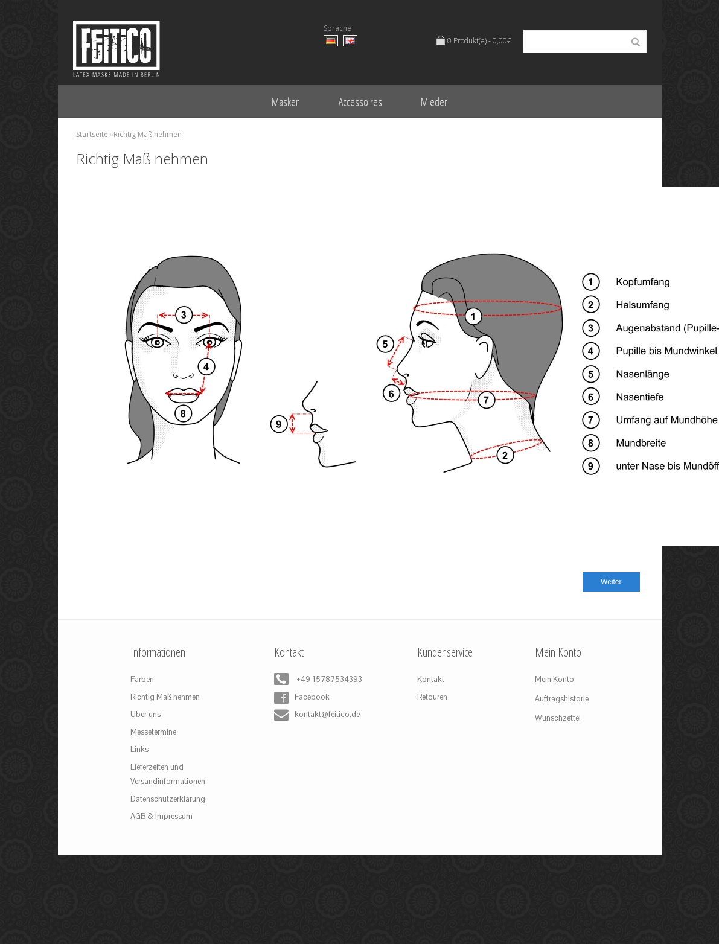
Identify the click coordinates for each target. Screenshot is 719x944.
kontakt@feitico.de (314, 715)
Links (139, 749)
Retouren (432, 697)
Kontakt (430, 679)
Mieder (434, 101)
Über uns (145, 714)
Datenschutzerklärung (167, 799)
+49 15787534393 (314, 680)
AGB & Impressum (161, 816)
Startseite (92, 134)
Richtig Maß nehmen (147, 134)
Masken (286, 101)
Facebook (302, 698)
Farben (142, 679)
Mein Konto (554, 679)
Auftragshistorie (562, 699)
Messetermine (153, 732)
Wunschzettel (558, 718)
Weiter (611, 582)
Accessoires (360, 101)
